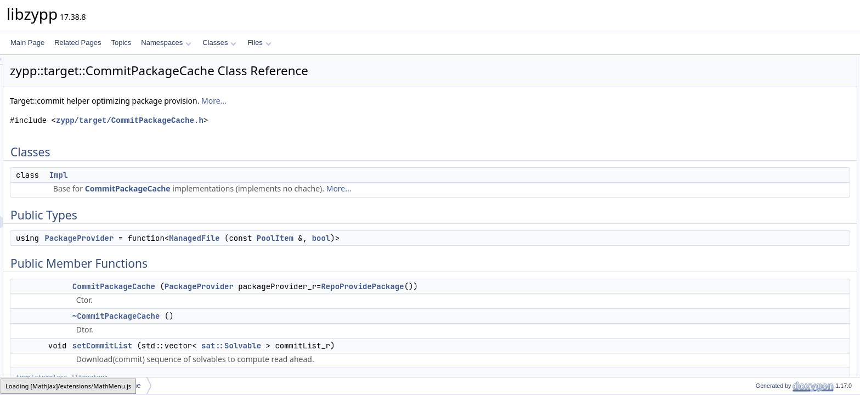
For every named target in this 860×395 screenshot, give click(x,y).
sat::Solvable (368, 346)
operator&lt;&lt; (768, 266)
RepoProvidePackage (499, 286)
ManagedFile (331, 238)
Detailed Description (767, 278)
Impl (195, 175)
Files (259, 42)
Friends (749, 254)
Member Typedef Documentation (785, 290)
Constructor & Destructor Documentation (797, 314)
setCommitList (239, 346)
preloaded (761, 194)
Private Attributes (763, 230)
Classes (219, 42)
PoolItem (412, 238)
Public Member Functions (775, 109)
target (45, 385)
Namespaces (166, 42)
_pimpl (756, 242)
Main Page (27, 42)
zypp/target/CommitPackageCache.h (267, 120)
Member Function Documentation (786, 362)
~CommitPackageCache (253, 316)
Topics (121, 42)
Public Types (756, 85)
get (751, 169)
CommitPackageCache (265, 188)
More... (351, 100)
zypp (14, 385)
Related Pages (77, 42)
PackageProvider (216, 238)
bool (458, 238)
